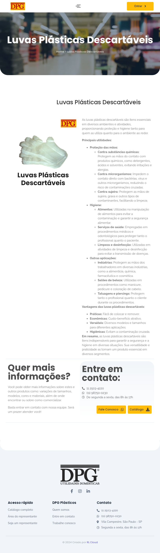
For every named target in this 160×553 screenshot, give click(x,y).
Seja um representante (22, 523)
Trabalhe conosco (63, 523)
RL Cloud (92, 542)
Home (60, 51)
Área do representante (22, 516)
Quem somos (60, 509)
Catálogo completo (20, 509)
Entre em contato (63, 516)
